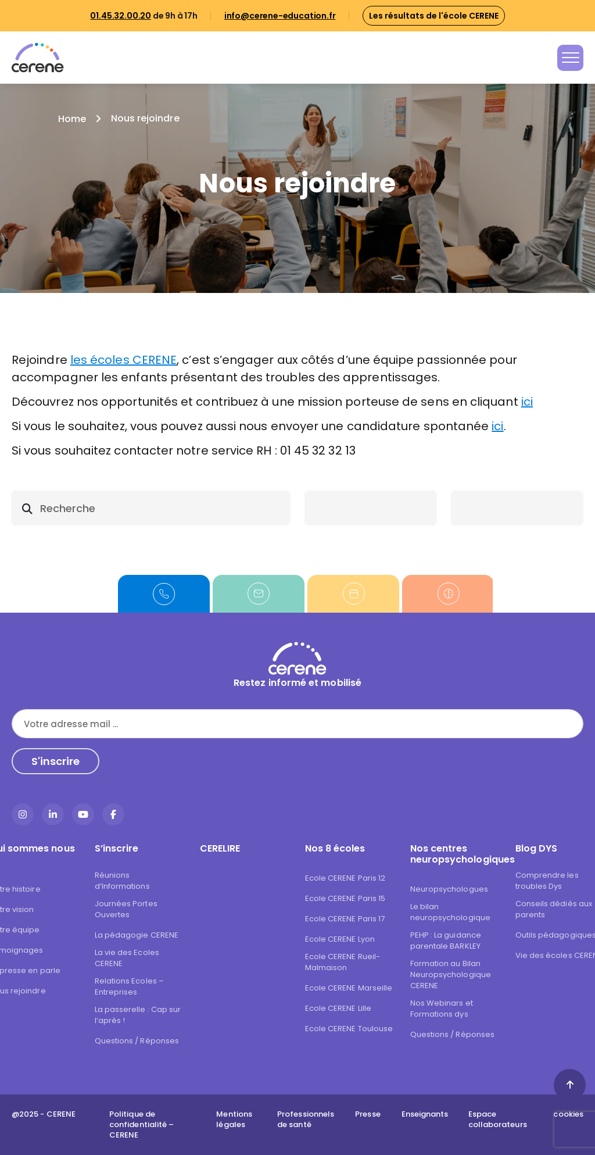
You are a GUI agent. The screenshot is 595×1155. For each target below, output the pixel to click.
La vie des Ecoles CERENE (127, 958)
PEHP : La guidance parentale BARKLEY (445, 940)
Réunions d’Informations (122, 881)
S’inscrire (117, 848)
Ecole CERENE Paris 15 (345, 898)
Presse (367, 1114)
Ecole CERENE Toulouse (349, 1028)
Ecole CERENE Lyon (340, 939)
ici (527, 402)
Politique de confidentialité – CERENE (141, 1124)
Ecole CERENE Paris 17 (345, 918)
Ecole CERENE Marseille (349, 987)
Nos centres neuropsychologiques (455, 854)
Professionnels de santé (305, 1119)
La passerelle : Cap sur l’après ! (138, 1015)
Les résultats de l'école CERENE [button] (434, 16)
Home (72, 119)
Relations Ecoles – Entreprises (129, 986)
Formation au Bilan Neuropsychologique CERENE (450, 974)
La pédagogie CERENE (137, 935)
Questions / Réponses (137, 1040)
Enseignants (425, 1114)
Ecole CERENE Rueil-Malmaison (343, 962)
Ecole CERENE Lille (338, 1008)
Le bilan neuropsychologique (450, 912)
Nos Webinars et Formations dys (441, 1008)
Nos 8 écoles (335, 848)
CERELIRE (220, 848)
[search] (151, 508)
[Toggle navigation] (570, 58)
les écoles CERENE (123, 360)
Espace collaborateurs (497, 1119)
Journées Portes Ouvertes (126, 909)
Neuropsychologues (449, 889)
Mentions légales (234, 1119)
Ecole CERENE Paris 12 (345, 878)
